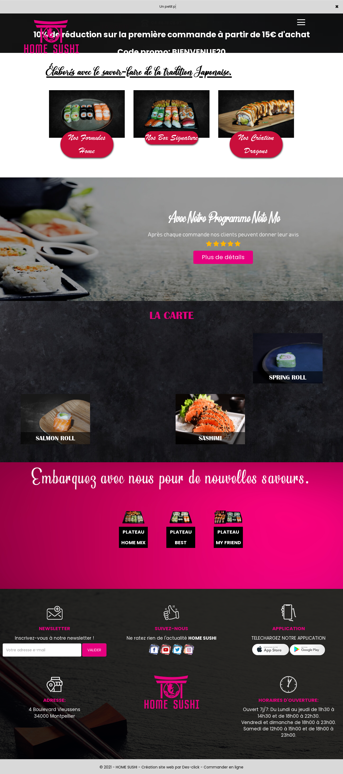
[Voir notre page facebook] (154, 648)
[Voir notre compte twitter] (177, 648)
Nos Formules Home (86, 144)
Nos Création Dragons (256, 144)
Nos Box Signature (172, 137)
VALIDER (94, 650)
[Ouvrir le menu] (301, 22)
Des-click (190, 767)
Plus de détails (223, 257)
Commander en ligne (223, 767)
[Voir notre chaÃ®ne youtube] (165, 648)
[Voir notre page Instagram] (188, 648)
